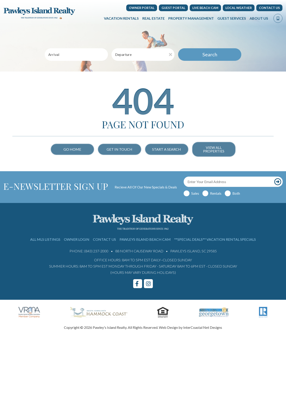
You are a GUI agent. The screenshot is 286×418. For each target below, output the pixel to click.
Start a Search (166, 149)
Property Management (191, 18)
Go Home (72, 149)
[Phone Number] (277, 18)
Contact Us (269, 8)
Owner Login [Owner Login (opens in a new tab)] (76, 239)
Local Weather (238, 8)
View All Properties (213, 149)
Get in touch (119, 149)
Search (209, 54)
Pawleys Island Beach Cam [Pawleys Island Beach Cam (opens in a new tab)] (145, 239)
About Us (259, 18)
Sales (195, 193)
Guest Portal (173, 8)
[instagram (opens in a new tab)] (148, 283)
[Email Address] (228, 182)
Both (236, 193)
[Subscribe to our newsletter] (278, 182)
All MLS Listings (45, 239)
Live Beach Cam (205, 8)
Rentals (215, 193)
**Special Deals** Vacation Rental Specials (215, 239)
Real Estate (153, 18)
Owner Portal (141, 8)
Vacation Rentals (121, 18)
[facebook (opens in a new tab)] (137, 283)
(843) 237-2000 (96, 251)
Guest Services (231, 18)
